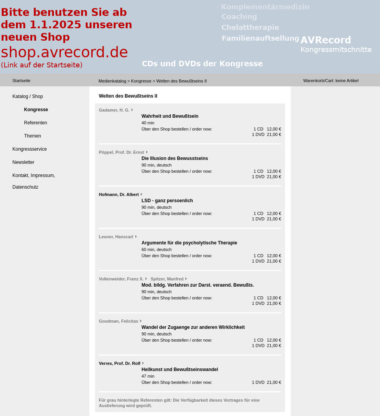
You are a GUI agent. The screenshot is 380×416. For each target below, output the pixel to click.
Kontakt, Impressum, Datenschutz (33, 181)
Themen (32, 136)
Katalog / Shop (27, 96)
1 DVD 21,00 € (266, 134)
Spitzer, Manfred (167, 279)
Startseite (21, 80)
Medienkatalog (112, 81)
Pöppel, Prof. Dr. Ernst (121, 152)
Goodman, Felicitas (118, 321)
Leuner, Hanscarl (116, 236)
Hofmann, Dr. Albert (119, 194)
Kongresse (141, 81)
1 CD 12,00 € (267, 129)
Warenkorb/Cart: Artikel (331, 80)
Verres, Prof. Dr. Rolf (119, 363)
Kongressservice (29, 149)
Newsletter (23, 162)
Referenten (35, 122)
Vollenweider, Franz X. (121, 279)
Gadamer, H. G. (114, 110)
